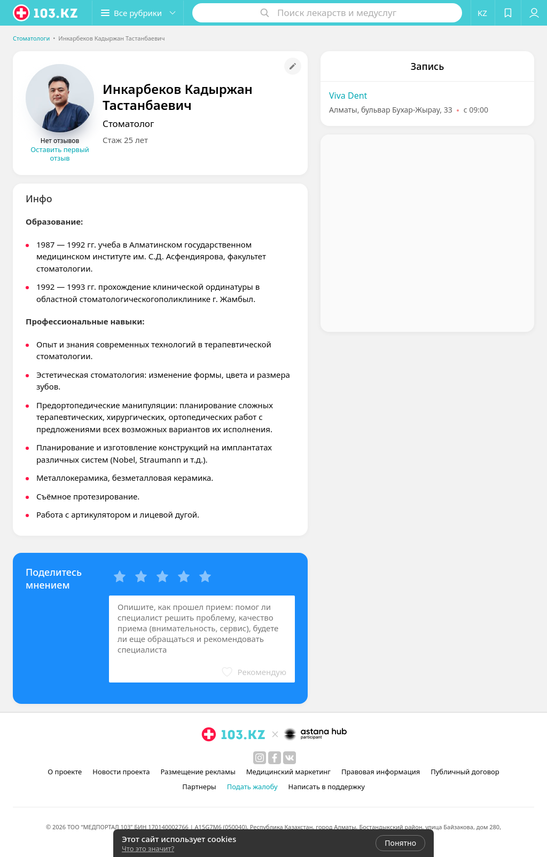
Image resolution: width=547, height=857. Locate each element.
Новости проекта (121, 771)
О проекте (65, 771)
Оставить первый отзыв (59, 153)
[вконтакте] (289, 757)
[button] (138, 13)
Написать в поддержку (326, 786)
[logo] (46, 12)
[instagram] (259, 757)
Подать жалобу (252, 786)
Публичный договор (465, 771)
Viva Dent (348, 95)
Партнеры (199, 786)
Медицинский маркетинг (288, 771)
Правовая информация (380, 771)
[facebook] (274, 757)
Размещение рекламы (197, 771)
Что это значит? (148, 848)
